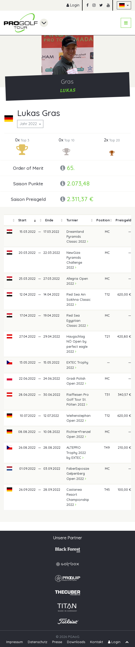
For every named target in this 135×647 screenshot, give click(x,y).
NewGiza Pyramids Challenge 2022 (74, 260)
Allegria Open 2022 (77, 280)
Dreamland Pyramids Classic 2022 (77, 236)
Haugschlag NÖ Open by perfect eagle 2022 (76, 343)
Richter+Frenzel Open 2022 (78, 434)
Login (72, 5)
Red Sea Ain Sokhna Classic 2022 (78, 299)
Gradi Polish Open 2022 (76, 380)
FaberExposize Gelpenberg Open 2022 (77, 473)
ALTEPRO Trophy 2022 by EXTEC (76, 452)
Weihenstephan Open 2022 (78, 418)
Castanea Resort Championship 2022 (77, 497)
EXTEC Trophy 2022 (77, 364)
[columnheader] (9, 220)
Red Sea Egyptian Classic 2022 (77, 320)
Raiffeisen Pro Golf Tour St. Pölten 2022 (77, 399)
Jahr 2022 (28, 123)
